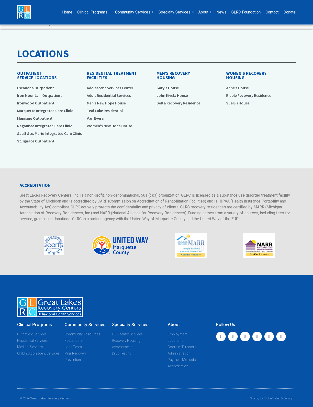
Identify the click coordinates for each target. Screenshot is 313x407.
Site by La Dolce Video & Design (271, 398)
